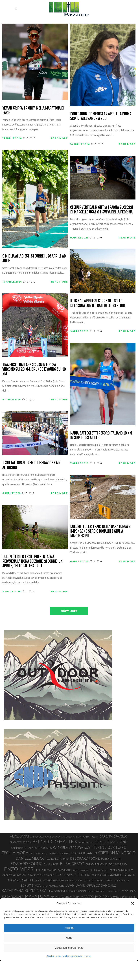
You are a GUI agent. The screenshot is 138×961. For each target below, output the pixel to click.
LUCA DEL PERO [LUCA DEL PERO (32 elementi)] (127, 891)
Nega (69, 937)
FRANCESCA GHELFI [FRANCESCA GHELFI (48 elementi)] (70, 875)
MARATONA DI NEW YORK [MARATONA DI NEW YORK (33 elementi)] (65, 896)
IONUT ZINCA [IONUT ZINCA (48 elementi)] (31, 885)
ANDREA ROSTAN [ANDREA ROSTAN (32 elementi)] (72, 836)
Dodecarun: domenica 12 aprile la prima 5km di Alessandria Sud (100, 116)
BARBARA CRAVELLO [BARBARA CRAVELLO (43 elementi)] (113, 836)
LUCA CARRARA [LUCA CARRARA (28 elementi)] (96, 891)
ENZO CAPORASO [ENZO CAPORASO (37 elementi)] (116, 864)
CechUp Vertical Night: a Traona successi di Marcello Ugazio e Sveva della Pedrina (101, 209)
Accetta (68, 927)
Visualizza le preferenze (69, 947)
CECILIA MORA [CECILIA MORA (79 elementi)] (14, 852)
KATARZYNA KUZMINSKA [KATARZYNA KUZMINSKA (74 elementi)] (24, 890)
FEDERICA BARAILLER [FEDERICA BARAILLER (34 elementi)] (121, 870)
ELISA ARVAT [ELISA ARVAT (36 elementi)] (51, 864)
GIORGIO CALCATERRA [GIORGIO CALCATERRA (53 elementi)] (25, 880)
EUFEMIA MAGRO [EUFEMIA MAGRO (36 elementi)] (46, 870)
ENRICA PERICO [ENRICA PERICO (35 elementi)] (95, 864)
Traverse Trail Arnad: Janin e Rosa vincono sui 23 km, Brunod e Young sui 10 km (34, 369)
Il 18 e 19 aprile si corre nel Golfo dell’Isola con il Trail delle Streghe (97, 303)
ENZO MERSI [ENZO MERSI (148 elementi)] (19, 869)
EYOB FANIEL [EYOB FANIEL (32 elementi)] (65, 870)
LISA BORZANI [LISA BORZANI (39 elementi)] (56, 891)
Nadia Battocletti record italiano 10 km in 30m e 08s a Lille (101, 435)
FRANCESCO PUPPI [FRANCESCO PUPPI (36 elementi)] (96, 875)
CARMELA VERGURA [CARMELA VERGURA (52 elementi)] (68, 847)
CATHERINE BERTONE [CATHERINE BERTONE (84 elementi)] (105, 847)
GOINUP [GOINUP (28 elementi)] (108, 880)
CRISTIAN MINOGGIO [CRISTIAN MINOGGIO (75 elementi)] (117, 852)
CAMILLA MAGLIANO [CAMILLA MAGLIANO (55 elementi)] (111, 842)
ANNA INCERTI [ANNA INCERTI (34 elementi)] (90, 836)
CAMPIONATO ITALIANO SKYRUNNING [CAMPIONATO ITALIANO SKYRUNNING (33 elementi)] (31, 847)
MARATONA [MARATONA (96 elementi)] (37, 896)
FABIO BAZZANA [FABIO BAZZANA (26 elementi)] (80, 870)
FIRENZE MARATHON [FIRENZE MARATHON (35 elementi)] (14, 875)
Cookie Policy (54, 955)
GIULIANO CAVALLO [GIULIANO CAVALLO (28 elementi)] (93, 880)
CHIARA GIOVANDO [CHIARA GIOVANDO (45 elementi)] (83, 853)
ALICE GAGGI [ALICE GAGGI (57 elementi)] (19, 836)
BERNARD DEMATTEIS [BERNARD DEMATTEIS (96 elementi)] (55, 841)
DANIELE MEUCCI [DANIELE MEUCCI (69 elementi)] (30, 858)
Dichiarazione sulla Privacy (77, 955)
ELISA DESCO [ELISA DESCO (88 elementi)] (72, 863)
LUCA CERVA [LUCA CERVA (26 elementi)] (111, 891)
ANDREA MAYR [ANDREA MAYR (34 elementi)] (53, 836)
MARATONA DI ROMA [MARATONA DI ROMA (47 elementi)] (96, 896)
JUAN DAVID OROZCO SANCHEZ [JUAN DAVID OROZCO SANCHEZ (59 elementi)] (90, 885)
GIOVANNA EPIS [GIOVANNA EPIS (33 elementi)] (73, 880)
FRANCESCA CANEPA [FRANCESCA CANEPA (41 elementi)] (41, 875)
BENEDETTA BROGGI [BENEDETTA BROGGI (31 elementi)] (20, 842)
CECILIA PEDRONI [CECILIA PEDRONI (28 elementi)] (38, 853)
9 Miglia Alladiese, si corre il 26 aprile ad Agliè (34, 258)
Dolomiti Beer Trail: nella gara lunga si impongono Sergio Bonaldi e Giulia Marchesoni (100, 531)
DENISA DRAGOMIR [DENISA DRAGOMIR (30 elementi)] (111, 858)
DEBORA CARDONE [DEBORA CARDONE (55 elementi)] (85, 858)
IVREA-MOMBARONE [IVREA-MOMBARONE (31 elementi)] (53, 885)
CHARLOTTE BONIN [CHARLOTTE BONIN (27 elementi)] (58, 853)
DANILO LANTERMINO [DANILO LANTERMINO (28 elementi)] (58, 859)
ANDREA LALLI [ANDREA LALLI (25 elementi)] (37, 837)
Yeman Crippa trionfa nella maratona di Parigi (33, 110)
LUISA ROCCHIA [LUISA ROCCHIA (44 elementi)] (12, 896)
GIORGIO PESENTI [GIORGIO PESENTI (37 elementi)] (53, 880)
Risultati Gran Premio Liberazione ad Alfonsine (31, 465)
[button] (132, 903)
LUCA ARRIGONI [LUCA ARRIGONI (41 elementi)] (76, 891)
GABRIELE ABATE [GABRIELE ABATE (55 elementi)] (122, 875)
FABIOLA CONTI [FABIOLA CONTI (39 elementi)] (99, 870)
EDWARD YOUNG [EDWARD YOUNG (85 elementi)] (26, 863)
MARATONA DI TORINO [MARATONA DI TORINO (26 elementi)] (124, 897)
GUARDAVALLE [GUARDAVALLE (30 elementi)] (121, 880)
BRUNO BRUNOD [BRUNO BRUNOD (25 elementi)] (86, 842)
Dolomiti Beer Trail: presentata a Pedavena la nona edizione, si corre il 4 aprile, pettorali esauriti (32, 561)
